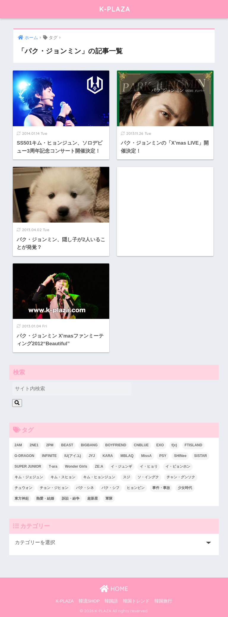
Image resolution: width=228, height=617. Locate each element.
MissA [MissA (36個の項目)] (146, 456)
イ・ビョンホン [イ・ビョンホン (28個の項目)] (177, 466)
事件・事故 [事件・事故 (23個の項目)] (161, 488)
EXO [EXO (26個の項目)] (160, 445)
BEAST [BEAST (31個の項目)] (67, 445)
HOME (114, 588)
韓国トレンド (136, 601)
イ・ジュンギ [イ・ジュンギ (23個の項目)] (121, 466)
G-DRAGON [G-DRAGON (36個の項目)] (24, 456)
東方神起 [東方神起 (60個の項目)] (22, 498)
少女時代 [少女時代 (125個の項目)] (185, 488)
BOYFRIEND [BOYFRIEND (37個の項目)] (115, 445)
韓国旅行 (163, 601)
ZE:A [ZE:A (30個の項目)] (99, 466)
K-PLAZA (114, 9)
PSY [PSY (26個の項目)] (162, 456)
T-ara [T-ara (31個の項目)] (53, 466)
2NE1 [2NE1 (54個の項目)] (34, 445)
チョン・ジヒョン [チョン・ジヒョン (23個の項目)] (54, 488)
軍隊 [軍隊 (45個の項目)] (109, 498)
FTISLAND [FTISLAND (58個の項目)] (193, 445)
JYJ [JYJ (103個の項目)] (91, 456)
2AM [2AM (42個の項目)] (18, 445)
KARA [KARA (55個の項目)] (107, 456)
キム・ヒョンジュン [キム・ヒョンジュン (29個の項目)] (99, 477)
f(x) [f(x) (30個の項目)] (174, 445)
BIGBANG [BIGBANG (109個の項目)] (89, 445)
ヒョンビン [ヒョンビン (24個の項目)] (136, 488)
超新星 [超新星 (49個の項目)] (92, 498)
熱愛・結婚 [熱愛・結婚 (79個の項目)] (45, 498)
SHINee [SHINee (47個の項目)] (180, 456)
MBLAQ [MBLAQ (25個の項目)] (127, 456)
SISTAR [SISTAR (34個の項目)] (200, 456)
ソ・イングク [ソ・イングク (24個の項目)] (148, 477)
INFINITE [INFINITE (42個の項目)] (49, 456)
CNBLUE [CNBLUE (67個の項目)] (141, 445)
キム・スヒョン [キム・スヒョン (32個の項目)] (62, 477)
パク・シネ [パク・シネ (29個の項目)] (85, 488)
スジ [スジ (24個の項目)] (126, 477)
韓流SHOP (89, 601)
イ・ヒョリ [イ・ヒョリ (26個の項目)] (149, 466)
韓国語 (111, 601)
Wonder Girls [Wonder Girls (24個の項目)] (76, 466)
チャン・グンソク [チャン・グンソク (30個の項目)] (181, 477)
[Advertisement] (165, 205)
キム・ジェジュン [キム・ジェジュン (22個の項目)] (29, 477)
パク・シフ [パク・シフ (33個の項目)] (110, 488)
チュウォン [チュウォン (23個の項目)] (23, 488)
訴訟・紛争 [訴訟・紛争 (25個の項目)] (71, 498)
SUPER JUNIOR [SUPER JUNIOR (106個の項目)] (28, 466)
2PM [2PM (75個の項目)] (49, 445)
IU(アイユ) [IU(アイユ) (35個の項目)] (72, 456)
